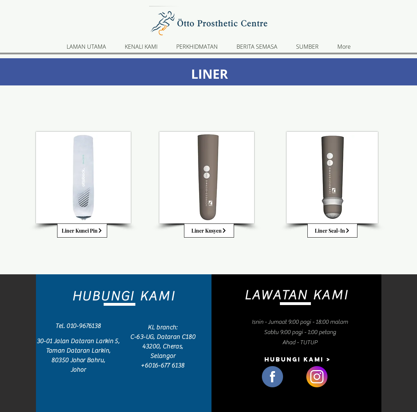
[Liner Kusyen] (209, 230)
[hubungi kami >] (298, 359)
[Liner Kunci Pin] (82, 230)
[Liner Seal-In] (332, 230)
